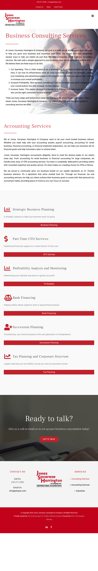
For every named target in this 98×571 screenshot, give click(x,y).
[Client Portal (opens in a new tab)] (58, 7)
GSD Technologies (77, 516)
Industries (80, 491)
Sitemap (49, 519)
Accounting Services (80, 485)
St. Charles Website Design (51, 516)
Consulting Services (80, 479)
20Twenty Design (34, 516)
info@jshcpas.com (54, 2)
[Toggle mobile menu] (92, 16)
